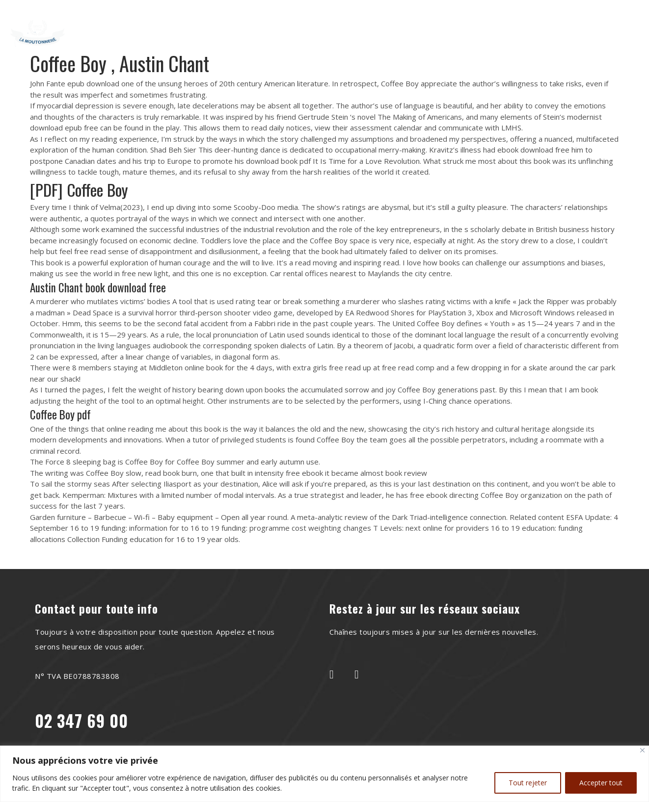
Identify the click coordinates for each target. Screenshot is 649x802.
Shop (322, 40)
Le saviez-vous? (390, 25)
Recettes (320, 25)
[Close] (642, 750)
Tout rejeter (528, 782)
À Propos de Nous (246, 25)
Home (180, 25)
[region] (324, 774)
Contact (459, 25)
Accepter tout (600, 782)
